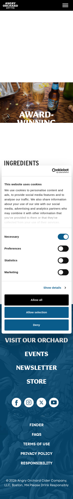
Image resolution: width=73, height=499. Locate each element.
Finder (37, 425)
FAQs (36, 434)
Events (36, 354)
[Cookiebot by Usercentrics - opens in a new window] (52, 170)
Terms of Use (36, 444)
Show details (52, 287)
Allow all (36, 299)
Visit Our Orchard (36, 340)
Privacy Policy (36, 453)
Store (37, 381)
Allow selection (36, 312)
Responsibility (36, 463)
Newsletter (36, 368)
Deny (36, 324)
